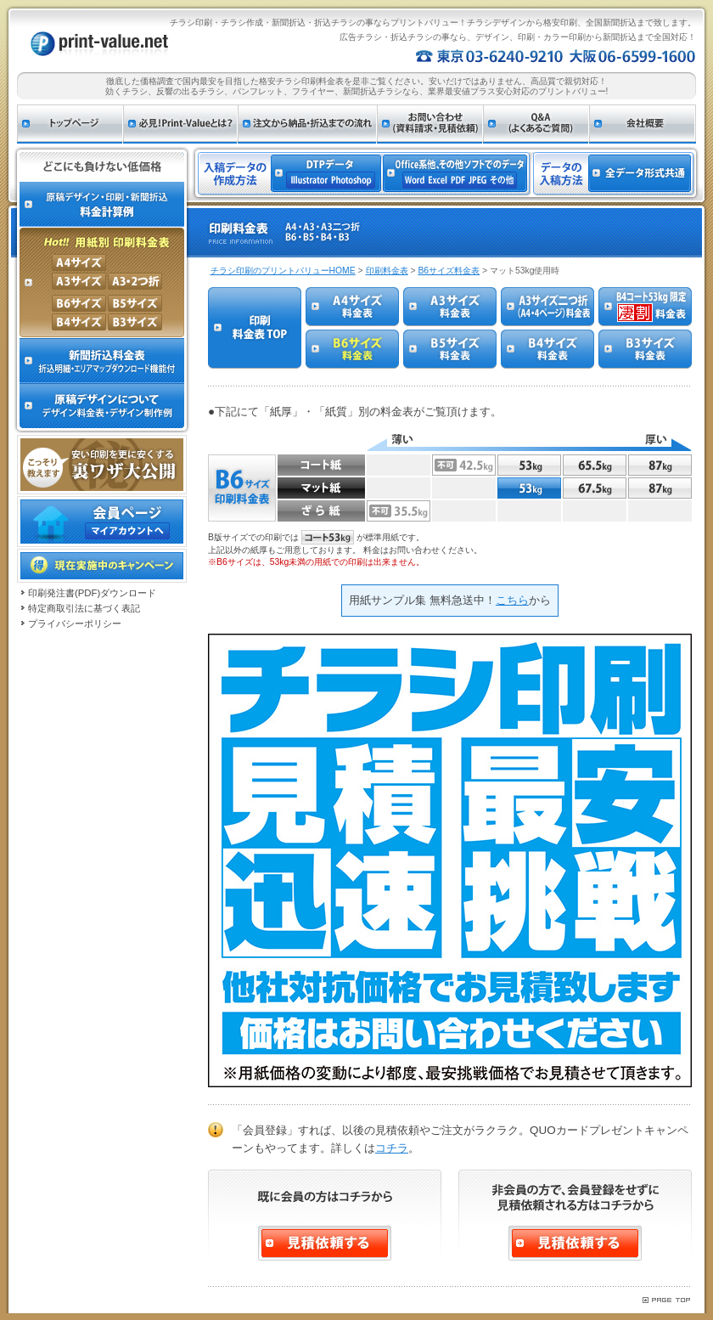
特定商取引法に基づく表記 (84, 608)
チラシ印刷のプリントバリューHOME (283, 270)
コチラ (391, 1148)
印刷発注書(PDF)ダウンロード (92, 593)
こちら (512, 600)
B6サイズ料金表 (449, 270)
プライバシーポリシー (74, 623)
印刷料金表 (387, 270)
